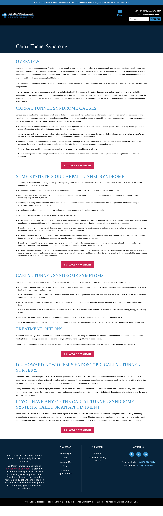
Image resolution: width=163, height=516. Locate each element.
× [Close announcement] (99, 233)
